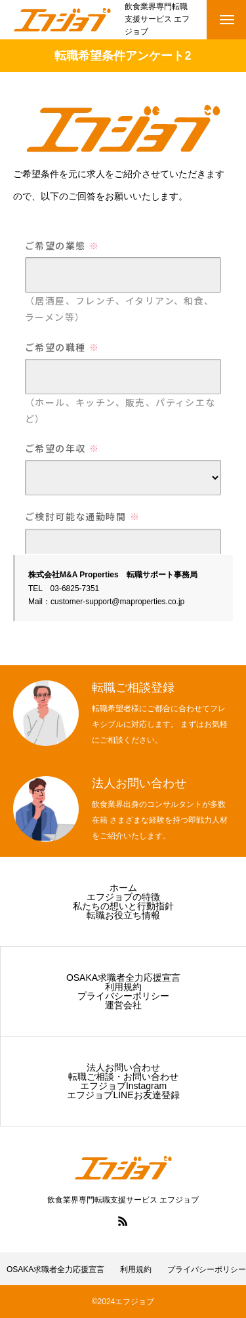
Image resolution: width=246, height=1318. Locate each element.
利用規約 (123, 986)
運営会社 (123, 1005)
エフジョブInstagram (123, 1085)
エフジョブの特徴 (123, 896)
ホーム (123, 887)
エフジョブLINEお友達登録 (123, 1095)
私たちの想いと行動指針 (123, 906)
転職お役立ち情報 (123, 915)
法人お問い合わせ (123, 1067)
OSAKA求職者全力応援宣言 (123, 977)
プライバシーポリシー (123, 995)
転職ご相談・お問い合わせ (123, 1076)
